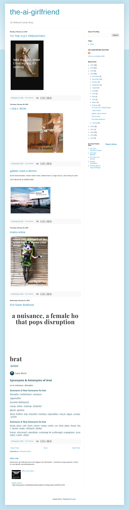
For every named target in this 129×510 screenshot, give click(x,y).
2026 (92, 65)
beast (12, 425)
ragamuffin (15, 398)
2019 (92, 135)
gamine (20, 410)
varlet (19, 435)
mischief (33, 414)
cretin (50, 425)
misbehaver (26, 394)
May (93, 96)
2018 (92, 138)
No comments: (29, 97)
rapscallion (53, 414)
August (94, 88)
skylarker (37, 406)
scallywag (57, 432)
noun (14, 365)
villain (26, 435)
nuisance (37, 394)
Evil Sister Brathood (22, 304)
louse (73, 425)
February (95, 105)
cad (24, 425)
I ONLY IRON (18, 108)
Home (46, 448)
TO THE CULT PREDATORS (27, 36)
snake (22, 428)
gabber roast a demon (23, 170)
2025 (92, 68)
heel (61, 425)
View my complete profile (96, 56)
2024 (92, 71)
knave (13, 432)
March (94, 102)
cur (56, 425)
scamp (76, 414)
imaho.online (17, 232)
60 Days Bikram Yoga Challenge (95, 166)
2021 (92, 129)
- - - (92, 53)
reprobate (33, 432)
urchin (14, 416)
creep (43, 425)
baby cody (14, 458)
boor (19, 425)
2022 (92, 126)
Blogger (73, 499)
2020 (92, 132)
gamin (13, 410)
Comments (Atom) (25, 451)
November (95, 79)
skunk (15, 428)
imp (26, 414)
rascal (62, 414)
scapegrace (69, 432)
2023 (92, 74)
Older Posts (76, 448)
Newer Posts (15, 448)
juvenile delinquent (19, 402)
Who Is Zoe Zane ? (28, 471)
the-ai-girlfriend (35, 12)
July (93, 91)
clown (37, 425)
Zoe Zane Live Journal (94, 158)
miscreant (22, 432)
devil (12, 414)
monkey (42, 414)
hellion (19, 414)
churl (29, 425)
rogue (69, 414)
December (95, 76)
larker (20, 406)
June (94, 94)
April (94, 99)
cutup (13, 406)
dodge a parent (17, 483)
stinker (38, 428)
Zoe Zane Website (93, 154)
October (95, 82)
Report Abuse (111, 144)
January (95, 123)
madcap (28, 406)
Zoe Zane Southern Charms (96, 149)
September (96, 85)
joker (67, 425)
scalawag (43, 432)
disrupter (14, 394)
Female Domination (93, 162)
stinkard (30, 428)
